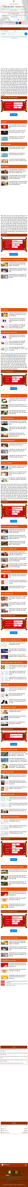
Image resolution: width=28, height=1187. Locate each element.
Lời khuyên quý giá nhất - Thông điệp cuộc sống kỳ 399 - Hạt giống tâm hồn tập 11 (18, 423)
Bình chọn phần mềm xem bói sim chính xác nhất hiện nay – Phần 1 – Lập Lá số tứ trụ (18, 349)
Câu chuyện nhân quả (7, 593)
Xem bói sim (13, 254)
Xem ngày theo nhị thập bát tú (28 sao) (12, 640)
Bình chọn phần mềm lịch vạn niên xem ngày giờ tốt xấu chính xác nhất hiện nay (18, 126)
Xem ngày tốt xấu (6, 571)
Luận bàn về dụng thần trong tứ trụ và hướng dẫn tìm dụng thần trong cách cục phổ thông (18, 314)
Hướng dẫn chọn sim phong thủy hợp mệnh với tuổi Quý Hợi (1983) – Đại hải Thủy (18, 270)
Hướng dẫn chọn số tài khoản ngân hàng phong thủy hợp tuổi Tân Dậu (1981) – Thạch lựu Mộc (17, 543)
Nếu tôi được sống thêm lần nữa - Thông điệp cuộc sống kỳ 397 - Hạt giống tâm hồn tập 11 (17, 435)
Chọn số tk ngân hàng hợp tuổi (10, 526)
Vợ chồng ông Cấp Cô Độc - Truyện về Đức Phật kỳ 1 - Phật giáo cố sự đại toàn (18, 598)
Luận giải (13, 388)
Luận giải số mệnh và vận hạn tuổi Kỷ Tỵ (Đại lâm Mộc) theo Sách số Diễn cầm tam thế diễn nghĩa (17, 177)
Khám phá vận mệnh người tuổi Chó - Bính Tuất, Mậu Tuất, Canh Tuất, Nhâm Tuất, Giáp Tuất (18, 412)
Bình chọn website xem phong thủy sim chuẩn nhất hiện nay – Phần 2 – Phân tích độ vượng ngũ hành (17, 326)
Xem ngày (13, 114)
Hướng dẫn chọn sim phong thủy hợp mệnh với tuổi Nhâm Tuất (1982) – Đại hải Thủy (17, 276)
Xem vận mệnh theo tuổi (8, 440)
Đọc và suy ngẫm (6, 144)
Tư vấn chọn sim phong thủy (9, 332)
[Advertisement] (14, 54)
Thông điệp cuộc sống (7, 418)
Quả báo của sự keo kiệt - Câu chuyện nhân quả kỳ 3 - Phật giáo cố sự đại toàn (18, 610)
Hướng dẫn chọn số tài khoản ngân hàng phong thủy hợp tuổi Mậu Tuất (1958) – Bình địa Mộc (17, 264)
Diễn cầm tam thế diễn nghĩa (9, 549)
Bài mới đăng (5, 166)
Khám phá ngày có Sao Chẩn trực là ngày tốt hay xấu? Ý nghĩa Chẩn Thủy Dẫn (17, 650)
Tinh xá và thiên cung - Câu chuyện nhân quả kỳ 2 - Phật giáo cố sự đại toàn (17, 604)
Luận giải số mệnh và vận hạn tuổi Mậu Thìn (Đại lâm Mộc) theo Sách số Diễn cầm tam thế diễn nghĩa (18, 183)
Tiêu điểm (4, 122)
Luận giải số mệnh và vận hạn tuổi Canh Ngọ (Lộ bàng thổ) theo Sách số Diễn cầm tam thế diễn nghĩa (17, 171)
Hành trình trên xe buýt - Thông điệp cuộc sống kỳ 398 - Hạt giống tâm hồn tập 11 (18, 429)
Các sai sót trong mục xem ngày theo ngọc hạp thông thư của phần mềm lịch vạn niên (18, 582)
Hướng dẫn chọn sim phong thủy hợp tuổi (13, 259)
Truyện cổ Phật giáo (7, 463)
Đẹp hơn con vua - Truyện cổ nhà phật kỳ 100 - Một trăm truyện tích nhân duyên (18, 473)
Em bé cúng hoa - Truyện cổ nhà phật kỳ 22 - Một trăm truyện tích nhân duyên (17, 467)
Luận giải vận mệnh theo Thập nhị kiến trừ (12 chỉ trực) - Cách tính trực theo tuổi (18, 400)
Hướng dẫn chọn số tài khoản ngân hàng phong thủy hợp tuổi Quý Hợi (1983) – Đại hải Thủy (17, 531)
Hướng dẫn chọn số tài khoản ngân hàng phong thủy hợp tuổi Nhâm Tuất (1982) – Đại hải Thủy (17, 537)
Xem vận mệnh (5, 395)
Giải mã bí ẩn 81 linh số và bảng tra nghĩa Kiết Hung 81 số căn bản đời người (17, 320)
